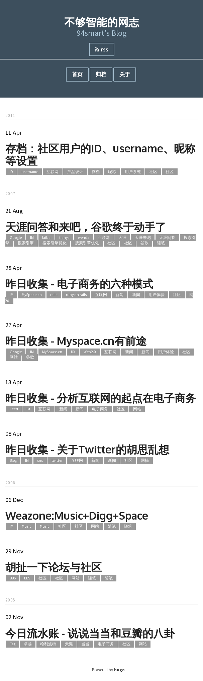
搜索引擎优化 (54, 243)
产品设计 (75, 171)
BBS (13, 578)
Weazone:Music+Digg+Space (76, 515)
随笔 (161, 243)
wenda (83, 237)
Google (16, 237)
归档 (101, 74)
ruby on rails (76, 294)
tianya (64, 237)
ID (11, 171)
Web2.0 (90, 352)
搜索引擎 (26, 243)
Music (26, 526)
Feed (14, 409)
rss (101, 49)
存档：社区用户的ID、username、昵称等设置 (100, 154)
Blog (13, 460)
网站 (14, 357)
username (29, 171)
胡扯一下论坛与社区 (53, 567)
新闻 (119, 294)
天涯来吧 (143, 237)
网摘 (145, 460)
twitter (57, 460)
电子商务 (100, 409)
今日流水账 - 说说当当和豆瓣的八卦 (90, 633)
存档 (96, 171)
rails (53, 294)
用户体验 (156, 294)
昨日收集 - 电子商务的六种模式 (79, 283)
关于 (124, 74)
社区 (153, 171)
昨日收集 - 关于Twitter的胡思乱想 (87, 449)
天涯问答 (167, 237)
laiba (46, 237)
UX (73, 352)
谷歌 (144, 243)
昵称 (112, 171)
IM (32, 237)
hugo (119, 669)
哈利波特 (48, 644)
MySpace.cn (32, 294)
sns (40, 460)
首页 (77, 74)
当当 (85, 644)
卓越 (28, 644)
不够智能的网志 (101, 22)
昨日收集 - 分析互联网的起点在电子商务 (100, 398)
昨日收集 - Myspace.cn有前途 (75, 341)
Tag (12, 644)
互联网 (52, 171)
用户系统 (133, 171)
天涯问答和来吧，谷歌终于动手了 (85, 227)
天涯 (122, 237)
